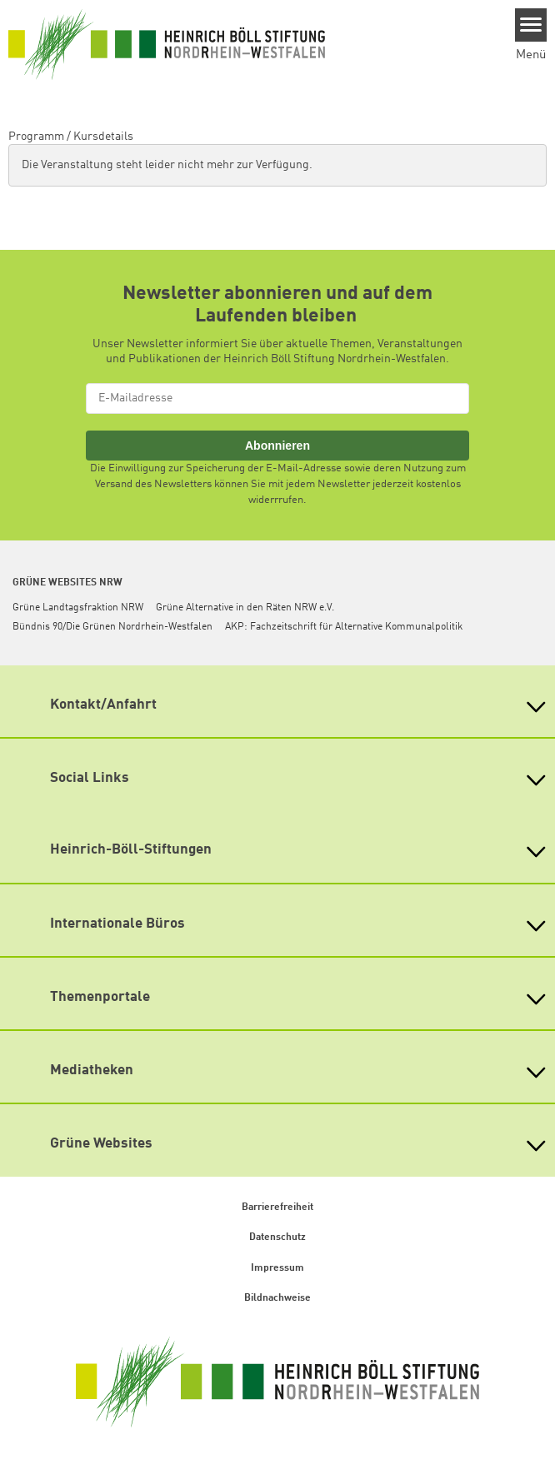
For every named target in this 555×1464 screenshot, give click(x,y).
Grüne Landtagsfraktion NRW (77, 608)
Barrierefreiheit (277, 1208)
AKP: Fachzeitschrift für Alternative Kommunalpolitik (343, 627)
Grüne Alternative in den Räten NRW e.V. (245, 608)
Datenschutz (277, 1237)
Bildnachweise (277, 1298)
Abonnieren (277, 445)
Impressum (277, 1268)
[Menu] (531, 25)
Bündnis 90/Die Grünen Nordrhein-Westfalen (112, 627)
